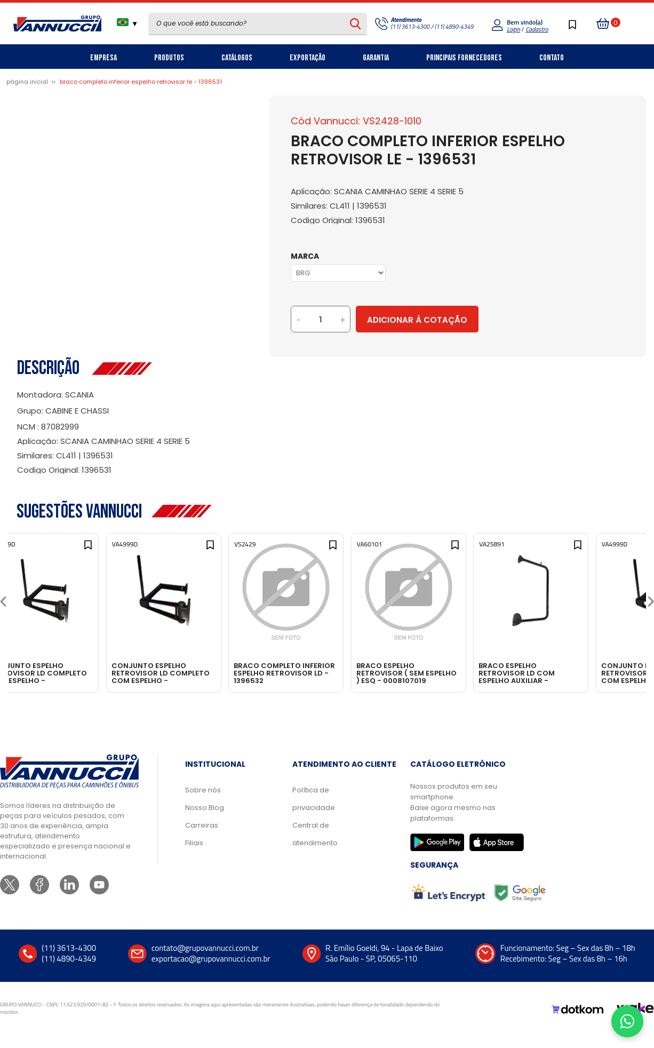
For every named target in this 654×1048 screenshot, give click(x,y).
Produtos (169, 58)
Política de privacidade (313, 813)
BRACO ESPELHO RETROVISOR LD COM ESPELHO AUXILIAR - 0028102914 (575, 672)
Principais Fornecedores (464, 58)
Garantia (376, 58)
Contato (551, 58)
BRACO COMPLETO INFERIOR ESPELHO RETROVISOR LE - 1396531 (141, 81)
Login (513, 29)
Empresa (103, 58)
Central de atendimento (315, 848)
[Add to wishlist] (114, 552)
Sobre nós (203, 804)
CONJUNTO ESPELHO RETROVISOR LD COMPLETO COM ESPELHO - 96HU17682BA (71, 672)
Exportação (307, 58)
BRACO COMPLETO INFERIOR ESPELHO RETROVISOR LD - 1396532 (327, 672)
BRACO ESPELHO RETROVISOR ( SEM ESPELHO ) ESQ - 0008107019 (442, 672)
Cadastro (536, 29)
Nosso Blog (204, 821)
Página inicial (27, 81)
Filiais (194, 857)
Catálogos (236, 58)
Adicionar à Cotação (462, 320)
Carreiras (201, 839)
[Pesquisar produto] (355, 23)
